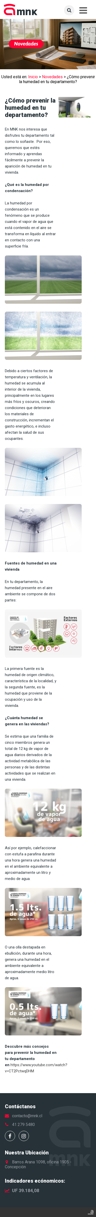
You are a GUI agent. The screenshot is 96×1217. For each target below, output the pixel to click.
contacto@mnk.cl (27, 1115)
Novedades (52, 76)
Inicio (33, 76)
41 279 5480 (23, 1124)
